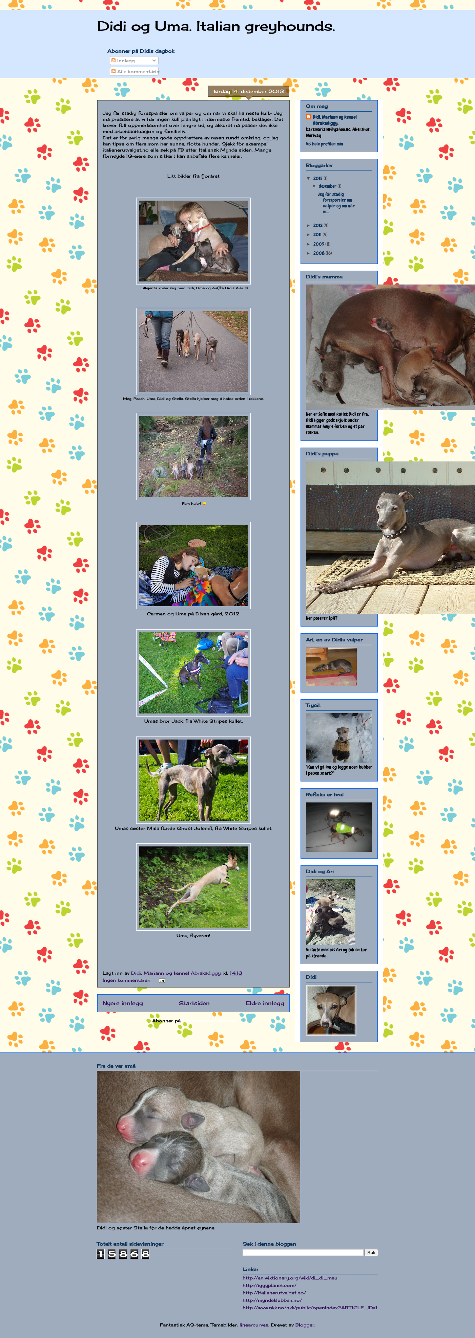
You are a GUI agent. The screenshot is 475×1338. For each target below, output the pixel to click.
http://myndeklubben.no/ (272, 1300)
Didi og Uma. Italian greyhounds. (216, 26)
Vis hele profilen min (324, 144)
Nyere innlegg (123, 1003)
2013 (318, 178)
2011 (318, 234)
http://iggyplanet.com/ (269, 1285)
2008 (319, 253)
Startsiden (194, 1003)
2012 (318, 225)
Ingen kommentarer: (127, 980)
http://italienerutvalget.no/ (274, 1292)
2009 (319, 244)
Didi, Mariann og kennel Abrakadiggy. (335, 120)
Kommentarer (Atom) (209, 1020)
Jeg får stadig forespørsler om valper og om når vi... (336, 202)
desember (328, 186)
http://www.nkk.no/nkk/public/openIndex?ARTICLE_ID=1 (310, 1307)
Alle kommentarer (135, 71)
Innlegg (123, 60)
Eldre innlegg (265, 1003)
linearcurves (254, 1325)
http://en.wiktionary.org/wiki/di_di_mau (290, 1277)
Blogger (304, 1325)
